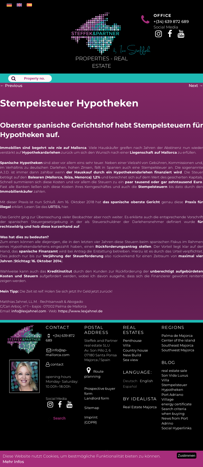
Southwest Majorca (178, 350)
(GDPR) (90, 422)
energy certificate (177, 404)
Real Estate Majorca (140, 407)
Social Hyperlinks (176, 428)
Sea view (130, 360)
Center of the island (178, 340)
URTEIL (54, 207)
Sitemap (91, 408)
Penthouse (132, 340)
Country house (135, 350)
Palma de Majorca (177, 335)
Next (196, 85)
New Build (132, 355)
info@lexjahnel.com (28, 311)
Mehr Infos (13, 461)
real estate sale (174, 370)
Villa (127, 345)
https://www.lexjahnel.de (80, 311)
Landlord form (96, 398)
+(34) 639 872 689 (171, 21)
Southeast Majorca (177, 345)
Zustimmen (186, 456)
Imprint (91, 417)
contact (54, 364)
